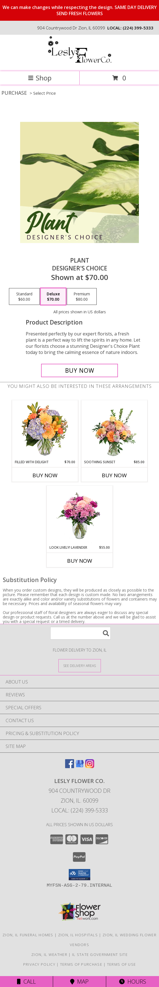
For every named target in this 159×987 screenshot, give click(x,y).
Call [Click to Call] (26, 981)
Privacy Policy (39, 964)
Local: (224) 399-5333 (79, 810)
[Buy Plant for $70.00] (79, 370)
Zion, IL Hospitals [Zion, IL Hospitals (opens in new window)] (78, 934)
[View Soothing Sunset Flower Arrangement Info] (114, 430)
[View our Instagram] (89, 766)
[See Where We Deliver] (79, 665)
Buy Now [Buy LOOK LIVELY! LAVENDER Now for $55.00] (79, 560)
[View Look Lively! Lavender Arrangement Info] (79, 515)
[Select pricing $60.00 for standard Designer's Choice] (24, 296)
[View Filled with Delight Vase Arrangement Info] (45, 430)
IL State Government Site (100, 954)
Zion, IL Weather (49, 954)
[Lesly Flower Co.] (79, 63)
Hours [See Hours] (132, 981)
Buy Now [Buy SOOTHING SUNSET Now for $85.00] (114, 475)
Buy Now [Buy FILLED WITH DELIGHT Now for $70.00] (45, 475)
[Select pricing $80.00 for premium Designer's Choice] (81, 296)
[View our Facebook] (69, 766)
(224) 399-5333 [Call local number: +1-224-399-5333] (138, 28)
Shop (39, 77)
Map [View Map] (79, 981)
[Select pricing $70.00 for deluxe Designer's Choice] (53, 296)
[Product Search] (80, 633)
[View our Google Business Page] (79, 766)
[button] (79, 874)
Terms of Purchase (81, 964)
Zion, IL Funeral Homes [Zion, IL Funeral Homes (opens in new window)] (28, 934)
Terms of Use (121, 964)
